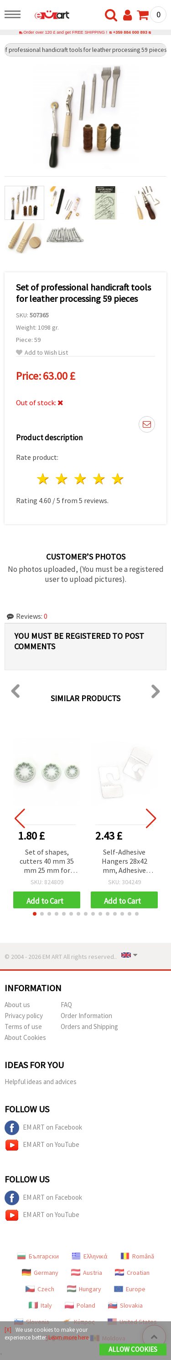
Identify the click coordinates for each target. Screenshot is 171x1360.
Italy (40, 1305)
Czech (40, 1289)
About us (17, 1004)
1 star (43, 478)
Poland (80, 1305)
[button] (34, 914)
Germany (40, 1272)
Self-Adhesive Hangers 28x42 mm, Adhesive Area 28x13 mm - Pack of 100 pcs (124, 861)
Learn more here (68, 1337)
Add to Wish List (42, 352)
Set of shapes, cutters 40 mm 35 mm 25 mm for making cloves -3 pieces (47, 861)
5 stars (118, 478)
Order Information (86, 1015)
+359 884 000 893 (130, 32)
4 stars (99, 478)
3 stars (81, 478)
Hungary (84, 1289)
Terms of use (23, 1026)
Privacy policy (24, 1015)
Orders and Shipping (89, 1026)
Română (137, 1256)
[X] (8, 1330)
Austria (86, 1272)
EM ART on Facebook (43, 1128)
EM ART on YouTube (42, 1145)
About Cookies (25, 1037)
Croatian (132, 1272)
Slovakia (125, 1305)
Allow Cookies (133, 1349)
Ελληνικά (90, 1256)
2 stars (62, 478)
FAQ (66, 1004)
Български (38, 1256)
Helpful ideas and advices (41, 1081)
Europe (129, 1289)
